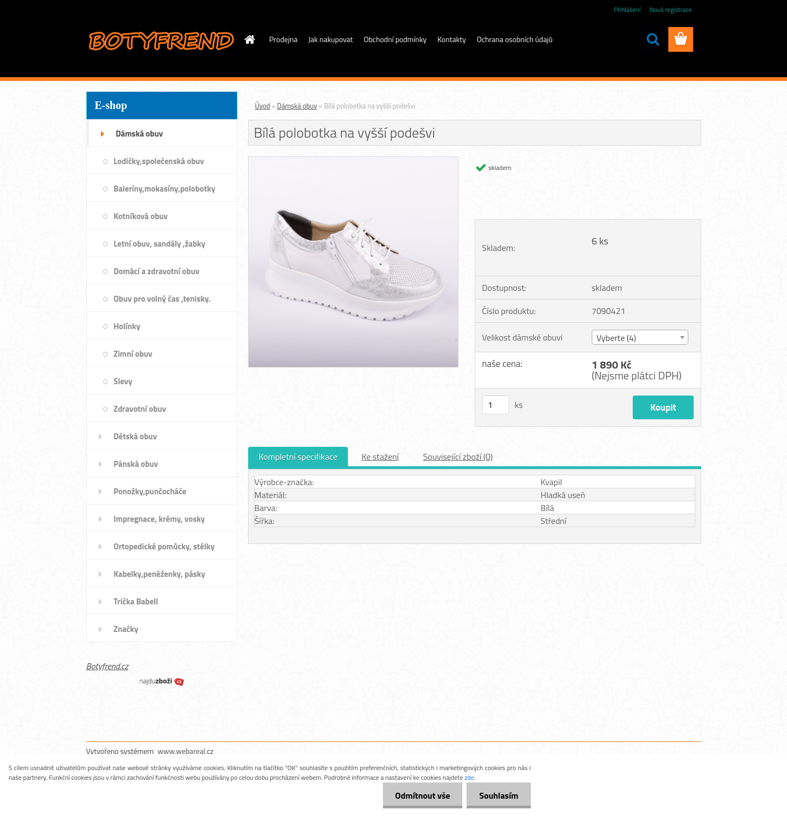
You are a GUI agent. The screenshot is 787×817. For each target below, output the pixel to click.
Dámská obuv (297, 105)
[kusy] (495, 405)
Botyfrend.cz (107, 665)
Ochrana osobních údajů (515, 39)
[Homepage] (248, 39)
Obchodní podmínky (395, 39)
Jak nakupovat (331, 39)
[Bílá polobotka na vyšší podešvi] (353, 161)
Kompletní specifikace (298, 456)
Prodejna (283, 39)
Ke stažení (380, 456)
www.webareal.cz (186, 751)
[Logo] (160, 40)
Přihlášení (627, 9)
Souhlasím (497, 795)
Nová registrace (670, 9)
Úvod (262, 105)
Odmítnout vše (419, 795)
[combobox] (640, 337)
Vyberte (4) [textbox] (617, 337)
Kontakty (451, 39)
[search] (652, 39)
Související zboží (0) (457, 456)
